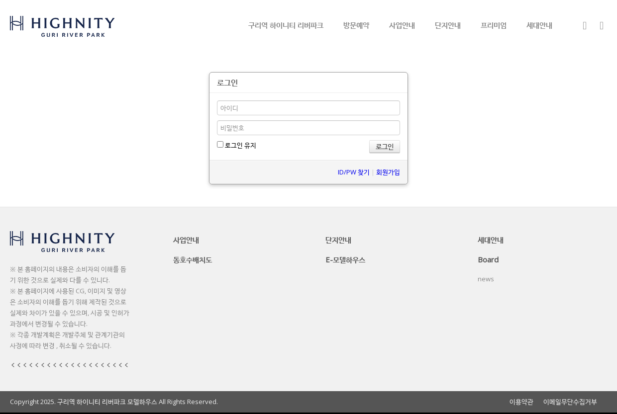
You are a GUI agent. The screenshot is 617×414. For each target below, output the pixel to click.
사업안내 (402, 25)
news (486, 278)
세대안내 (539, 25)
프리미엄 (494, 25)
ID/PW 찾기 (354, 171)
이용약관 (521, 402)
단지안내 (448, 25)
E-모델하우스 (345, 259)
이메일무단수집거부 (570, 402)
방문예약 (356, 25)
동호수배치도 (192, 259)
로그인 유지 (236, 145)
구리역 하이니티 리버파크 (285, 25)
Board (488, 259)
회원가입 (388, 171)
